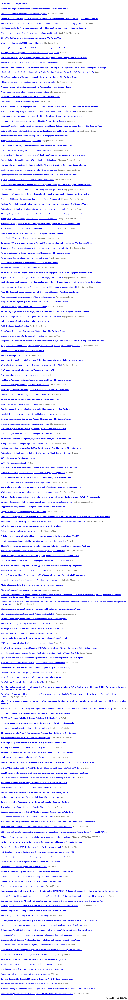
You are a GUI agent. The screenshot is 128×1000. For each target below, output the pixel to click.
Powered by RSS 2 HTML (116, 998)
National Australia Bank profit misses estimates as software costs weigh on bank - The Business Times (44, 204)
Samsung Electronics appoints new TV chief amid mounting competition (30, 53)
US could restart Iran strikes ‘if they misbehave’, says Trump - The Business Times (36, 477)
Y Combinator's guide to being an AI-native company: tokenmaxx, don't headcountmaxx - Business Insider (46, 930)
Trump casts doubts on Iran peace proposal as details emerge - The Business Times (36, 438)
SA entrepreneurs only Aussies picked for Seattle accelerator (25, 728)
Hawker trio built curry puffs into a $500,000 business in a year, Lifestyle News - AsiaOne (39, 468)
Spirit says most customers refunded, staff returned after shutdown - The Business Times (39, 175)
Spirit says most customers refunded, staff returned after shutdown (27, 180)
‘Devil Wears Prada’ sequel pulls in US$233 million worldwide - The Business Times (36, 145)
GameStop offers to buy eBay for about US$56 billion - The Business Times (33, 331)
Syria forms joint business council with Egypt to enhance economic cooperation (33, 663)
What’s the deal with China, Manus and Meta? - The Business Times (30, 399)
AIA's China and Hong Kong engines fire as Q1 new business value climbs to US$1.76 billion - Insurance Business (49, 106)
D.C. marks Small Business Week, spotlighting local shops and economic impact (33, 945)
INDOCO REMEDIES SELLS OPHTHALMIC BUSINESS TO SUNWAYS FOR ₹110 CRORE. (40, 768)
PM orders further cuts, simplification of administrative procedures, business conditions (36, 837)
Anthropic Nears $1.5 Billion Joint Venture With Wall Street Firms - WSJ (32, 628)
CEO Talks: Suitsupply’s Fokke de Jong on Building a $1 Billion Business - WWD (35, 713)
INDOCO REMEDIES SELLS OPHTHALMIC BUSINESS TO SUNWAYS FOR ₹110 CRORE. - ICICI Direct (48, 762)
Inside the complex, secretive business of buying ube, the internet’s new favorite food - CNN (40, 556)
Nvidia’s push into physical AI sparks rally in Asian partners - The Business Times (36, 87)
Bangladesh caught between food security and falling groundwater (27, 414)
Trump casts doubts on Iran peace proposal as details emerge (25, 443)
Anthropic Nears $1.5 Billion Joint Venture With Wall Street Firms (27, 633)
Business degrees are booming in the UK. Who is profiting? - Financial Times (33, 910)
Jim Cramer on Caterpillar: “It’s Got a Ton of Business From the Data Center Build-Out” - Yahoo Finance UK (48, 822)
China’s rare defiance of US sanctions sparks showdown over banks (28, 82)
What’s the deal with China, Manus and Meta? (19, 404)
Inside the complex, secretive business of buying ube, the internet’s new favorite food (35, 560)
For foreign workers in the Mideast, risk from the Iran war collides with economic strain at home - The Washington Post (52, 901)
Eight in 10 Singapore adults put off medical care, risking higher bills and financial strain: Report (40, 131)
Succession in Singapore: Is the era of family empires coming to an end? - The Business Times (40, 224)
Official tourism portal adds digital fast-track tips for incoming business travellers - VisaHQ (40, 536)
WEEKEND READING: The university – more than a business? (27, 964)
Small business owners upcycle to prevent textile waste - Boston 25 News (31, 881)
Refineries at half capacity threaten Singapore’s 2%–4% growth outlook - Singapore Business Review (44, 58)
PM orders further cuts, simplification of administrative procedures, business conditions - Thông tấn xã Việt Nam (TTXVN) (54, 832)
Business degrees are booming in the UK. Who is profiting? (25, 915)
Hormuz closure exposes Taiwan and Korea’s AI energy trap (25, 424)
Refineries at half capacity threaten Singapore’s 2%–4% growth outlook (29, 62)
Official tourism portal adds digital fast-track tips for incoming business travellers (33, 541)
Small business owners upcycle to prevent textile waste (23, 886)
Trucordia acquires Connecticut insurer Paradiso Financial (24, 807)
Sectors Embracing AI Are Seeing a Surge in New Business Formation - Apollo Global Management (43, 575)
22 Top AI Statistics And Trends (13, 463)
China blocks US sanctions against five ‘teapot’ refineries (24, 867)
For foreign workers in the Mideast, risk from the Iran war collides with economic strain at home (39, 906)
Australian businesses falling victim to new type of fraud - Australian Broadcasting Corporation (41, 565)
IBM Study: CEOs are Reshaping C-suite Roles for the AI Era (25, 394)
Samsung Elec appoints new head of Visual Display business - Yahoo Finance (33, 742)
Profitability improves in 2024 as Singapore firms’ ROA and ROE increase (31, 316)
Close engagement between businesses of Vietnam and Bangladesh (27, 614)
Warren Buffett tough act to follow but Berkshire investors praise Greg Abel (31, 365)
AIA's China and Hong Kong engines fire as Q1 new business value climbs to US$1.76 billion (38, 111)
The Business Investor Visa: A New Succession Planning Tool (25, 738)
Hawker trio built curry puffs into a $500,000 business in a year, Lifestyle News (33, 473)
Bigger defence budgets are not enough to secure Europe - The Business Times (34, 507)
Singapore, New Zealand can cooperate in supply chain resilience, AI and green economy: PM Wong (41, 346)
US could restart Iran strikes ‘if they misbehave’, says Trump (25, 482)
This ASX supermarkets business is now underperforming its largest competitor (33, 551)
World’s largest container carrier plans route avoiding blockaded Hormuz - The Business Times (41, 487)
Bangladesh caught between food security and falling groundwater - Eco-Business (35, 409)
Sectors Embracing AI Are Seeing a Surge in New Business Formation (29, 580)
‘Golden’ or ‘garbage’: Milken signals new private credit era (25, 385)
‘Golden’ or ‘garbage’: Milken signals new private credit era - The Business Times (36, 380)
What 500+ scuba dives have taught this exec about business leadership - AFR (34, 783)
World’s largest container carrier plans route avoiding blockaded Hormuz (30, 492)
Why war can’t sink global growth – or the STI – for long (24, 307)
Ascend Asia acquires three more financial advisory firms (24, 14)
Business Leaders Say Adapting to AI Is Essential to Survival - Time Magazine (34, 619)
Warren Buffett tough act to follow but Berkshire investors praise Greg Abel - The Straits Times (42, 360)
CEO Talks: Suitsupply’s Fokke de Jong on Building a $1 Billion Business (30, 718)
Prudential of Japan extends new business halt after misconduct (26, 757)
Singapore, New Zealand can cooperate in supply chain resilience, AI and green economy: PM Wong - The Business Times (52, 341)
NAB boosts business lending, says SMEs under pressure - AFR (28, 370)
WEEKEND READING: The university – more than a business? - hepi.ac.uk (33, 959)
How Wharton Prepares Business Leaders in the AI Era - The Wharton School (34, 677)
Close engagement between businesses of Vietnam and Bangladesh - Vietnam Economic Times (41, 609)
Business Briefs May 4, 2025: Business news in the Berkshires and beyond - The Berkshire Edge (41, 842)
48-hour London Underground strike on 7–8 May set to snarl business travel (31, 876)
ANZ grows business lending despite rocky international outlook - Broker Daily (34, 638)
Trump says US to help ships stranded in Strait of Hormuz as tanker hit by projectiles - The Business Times (46, 243)
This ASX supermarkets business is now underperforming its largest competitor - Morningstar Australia (45, 546)
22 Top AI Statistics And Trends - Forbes (18, 458)
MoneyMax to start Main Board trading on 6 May (21, 141)
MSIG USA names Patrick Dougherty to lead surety (21, 590)
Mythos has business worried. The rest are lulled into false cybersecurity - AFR (34, 792)
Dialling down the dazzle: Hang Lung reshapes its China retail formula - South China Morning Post (43, 28)
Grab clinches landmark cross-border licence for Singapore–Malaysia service (32, 189)
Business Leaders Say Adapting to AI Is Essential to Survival (25, 623)
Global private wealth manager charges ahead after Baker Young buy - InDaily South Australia (41, 950)
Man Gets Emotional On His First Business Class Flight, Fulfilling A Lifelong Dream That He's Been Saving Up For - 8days (53, 67)
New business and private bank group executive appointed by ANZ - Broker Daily (36, 668)
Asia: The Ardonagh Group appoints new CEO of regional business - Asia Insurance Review (40, 292)
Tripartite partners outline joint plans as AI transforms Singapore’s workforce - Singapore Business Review (47, 272)
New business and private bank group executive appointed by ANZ (28, 672)
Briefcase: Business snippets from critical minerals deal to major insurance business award (37, 502)
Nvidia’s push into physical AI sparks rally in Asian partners (25, 92)
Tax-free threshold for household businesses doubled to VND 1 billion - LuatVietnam (37, 979)
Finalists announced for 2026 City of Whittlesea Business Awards (27, 817)
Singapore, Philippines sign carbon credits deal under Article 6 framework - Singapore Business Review (45, 194)
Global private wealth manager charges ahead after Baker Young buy (28, 954)
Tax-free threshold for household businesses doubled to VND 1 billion (29, 984)
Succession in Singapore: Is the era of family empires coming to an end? (30, 228)
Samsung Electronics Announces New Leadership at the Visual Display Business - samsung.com (41, 116)
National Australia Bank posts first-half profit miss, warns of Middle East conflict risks (36, 453)
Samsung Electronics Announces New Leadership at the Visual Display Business (33, 121)
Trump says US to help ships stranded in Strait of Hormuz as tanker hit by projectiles (35, 248)
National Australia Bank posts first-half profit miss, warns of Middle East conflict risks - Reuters (42, 448)
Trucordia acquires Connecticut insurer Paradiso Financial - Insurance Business (35, 802)
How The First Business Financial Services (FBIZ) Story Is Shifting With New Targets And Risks (40, 653)
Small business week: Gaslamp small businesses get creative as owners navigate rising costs (38, 778)
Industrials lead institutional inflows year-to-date (20, 531)
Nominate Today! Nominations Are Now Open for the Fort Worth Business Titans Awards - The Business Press (48, 989)
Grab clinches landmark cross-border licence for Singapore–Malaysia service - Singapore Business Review (46, 185)
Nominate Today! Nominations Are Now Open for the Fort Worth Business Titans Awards (37, 994)
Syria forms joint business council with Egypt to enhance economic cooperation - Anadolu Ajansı (42, 658)
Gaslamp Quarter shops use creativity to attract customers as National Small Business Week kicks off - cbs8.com (49, 920)
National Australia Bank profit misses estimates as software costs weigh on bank (33, 209)
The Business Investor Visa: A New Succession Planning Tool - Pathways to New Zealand (38, 733)
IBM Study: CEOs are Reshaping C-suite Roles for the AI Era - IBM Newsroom (35, 390)
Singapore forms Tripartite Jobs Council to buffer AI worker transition (29, 170)
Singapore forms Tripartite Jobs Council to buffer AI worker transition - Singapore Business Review (43, 165)
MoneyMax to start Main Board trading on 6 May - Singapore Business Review (34, 136)
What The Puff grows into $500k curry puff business (22, 43)
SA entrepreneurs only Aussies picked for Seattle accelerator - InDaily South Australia (37, 723)
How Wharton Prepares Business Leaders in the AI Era (23, 682)
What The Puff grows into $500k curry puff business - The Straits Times (31, 38)
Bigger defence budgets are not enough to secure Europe (23, 512)
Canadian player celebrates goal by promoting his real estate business (28, 433)
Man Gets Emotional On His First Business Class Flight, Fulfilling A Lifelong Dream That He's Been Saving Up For (47, 72)
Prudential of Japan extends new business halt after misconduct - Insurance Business (37, 752)
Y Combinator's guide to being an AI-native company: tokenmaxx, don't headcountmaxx (36, 935)
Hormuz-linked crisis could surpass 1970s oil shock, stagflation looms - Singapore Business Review (43, 155)
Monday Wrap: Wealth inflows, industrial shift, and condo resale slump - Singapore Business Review (44, 214)
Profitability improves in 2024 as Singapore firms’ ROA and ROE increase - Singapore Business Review (45, 311)
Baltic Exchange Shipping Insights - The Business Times (25, 321)
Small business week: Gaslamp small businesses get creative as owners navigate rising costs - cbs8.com (44, 773)
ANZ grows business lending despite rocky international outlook (27, 643)
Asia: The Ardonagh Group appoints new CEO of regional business (28, 297)
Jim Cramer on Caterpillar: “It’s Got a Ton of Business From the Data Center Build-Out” (36, 827)
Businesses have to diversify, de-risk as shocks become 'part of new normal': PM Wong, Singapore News (43, 23)
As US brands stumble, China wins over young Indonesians (25, 258)
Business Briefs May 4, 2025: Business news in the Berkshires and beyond (31, 847)
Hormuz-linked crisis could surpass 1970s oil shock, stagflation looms (29, 160)
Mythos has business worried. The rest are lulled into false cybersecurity (30, 797)
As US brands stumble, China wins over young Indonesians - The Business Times (35, 253)
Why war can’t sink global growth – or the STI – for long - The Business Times (34, 302)
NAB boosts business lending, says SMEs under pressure (24, 375)
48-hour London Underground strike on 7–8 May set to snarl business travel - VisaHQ (37, 871)
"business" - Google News (14, 3)
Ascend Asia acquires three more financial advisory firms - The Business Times (34, 9)
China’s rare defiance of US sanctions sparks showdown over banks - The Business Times (39, 77)
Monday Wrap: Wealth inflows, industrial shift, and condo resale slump (29, 219)
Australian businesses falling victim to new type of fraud (23, 570)
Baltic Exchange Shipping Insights (15, 326)
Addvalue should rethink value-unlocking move (20, 101)
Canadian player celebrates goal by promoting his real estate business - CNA (33, 429)
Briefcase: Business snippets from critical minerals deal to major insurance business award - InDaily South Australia (50, 497)
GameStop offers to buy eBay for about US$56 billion (22, 336)
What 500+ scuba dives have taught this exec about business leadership (29, 787)
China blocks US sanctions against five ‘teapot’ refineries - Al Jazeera (30, 862)
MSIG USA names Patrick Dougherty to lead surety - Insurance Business (32, 585)
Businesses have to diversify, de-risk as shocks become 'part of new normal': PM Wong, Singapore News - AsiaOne (49, 19)
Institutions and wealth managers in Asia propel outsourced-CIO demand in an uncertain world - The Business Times (51, 282)
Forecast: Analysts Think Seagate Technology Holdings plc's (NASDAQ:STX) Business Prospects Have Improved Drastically (51, 896)
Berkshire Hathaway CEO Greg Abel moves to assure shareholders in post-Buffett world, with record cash (43, 521)
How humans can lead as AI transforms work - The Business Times (29, 263)
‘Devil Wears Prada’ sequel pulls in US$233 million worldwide (26, 150)
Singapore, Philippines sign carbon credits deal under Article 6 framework (30, 199)
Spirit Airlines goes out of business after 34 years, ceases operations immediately (33, 857)
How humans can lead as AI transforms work (19, 267)
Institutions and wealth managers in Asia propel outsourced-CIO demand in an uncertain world (39, 287)
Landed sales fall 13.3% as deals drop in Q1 (18, 238)
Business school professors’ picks (14, 355)
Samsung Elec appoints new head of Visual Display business (25, 747)
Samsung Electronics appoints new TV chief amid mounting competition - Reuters (36, 48)
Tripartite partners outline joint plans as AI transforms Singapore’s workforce (32, 277)
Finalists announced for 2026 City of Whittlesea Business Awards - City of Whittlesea (37, 812)
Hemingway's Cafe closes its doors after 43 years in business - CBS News (32, 969)
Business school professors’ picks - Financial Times (22, 351)
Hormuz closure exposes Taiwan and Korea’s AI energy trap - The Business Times (36, 419)
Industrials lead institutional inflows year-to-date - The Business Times (31, 526)
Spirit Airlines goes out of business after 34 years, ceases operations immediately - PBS (37, 852)
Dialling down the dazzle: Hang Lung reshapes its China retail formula (29, 33)
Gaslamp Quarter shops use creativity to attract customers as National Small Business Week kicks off (41, 925)
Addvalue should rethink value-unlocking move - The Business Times (30, 97)
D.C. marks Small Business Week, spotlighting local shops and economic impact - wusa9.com (40, 940)
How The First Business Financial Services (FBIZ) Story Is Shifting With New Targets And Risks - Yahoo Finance (49, 648)
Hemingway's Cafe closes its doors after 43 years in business (25, 974)
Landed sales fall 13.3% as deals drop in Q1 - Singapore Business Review (32, 233)
